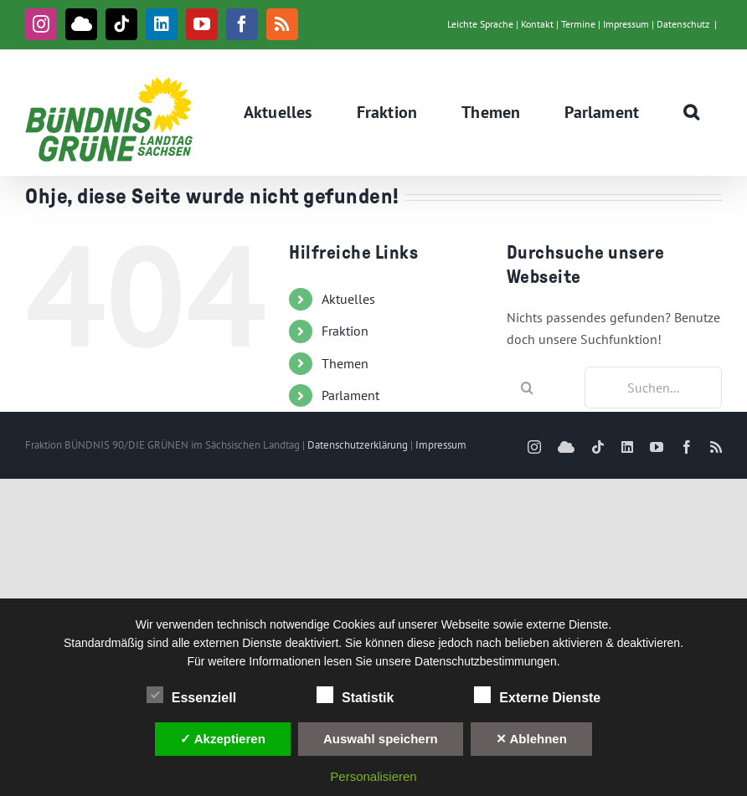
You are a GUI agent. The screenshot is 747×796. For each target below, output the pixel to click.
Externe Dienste (537, 695)
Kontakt (537, 24)
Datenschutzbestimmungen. (487, 661)
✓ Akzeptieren (222, 739)
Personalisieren (373, 776)
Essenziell (191, 695)
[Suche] (528, 387)
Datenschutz (683, 24)
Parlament (350, 395)
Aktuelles (348, 298)
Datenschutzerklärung (357, 445)
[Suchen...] (653, 387)
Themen (345, 363)
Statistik (355, 695)
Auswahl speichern (380, 739)
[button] (692, 112)
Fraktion (345, 330)
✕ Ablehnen (531, 739)
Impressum (626, 24)
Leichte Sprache (480, 24)
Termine (578, 24)
